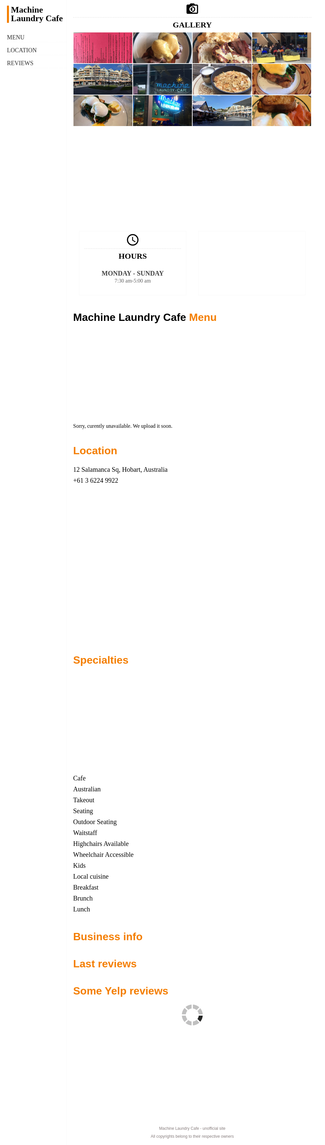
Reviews (20, 63)
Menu (15, 37)
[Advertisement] (192, 178)
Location (22, 50)
